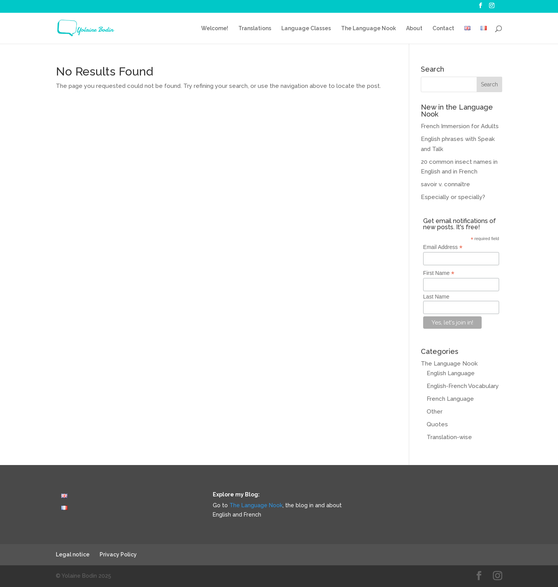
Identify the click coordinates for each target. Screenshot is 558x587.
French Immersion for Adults (460, 126)
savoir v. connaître (445, 184)
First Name (439, 273)
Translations (254, 28)
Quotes (437, 424)
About (414, 28)
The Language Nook (368, 28)
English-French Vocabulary (463, 386)
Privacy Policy (118, 554)
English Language (451, 373)
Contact (443, 28)
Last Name (436, 297)
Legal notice (73, 554)
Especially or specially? (453, 197)
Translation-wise (449, 437)
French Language (450, 398)
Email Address (443, 247)
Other (435, 411)
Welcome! (214, 28)
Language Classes (306, 28)
